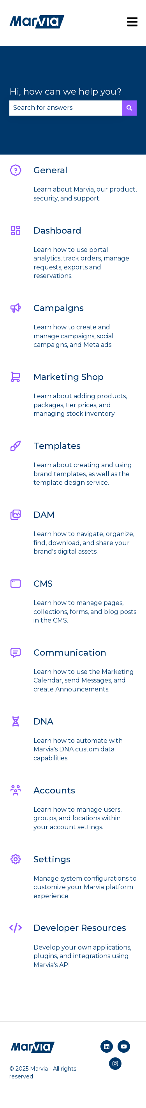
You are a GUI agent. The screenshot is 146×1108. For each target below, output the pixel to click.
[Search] (129, 107)
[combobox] (65, 107)
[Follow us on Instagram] (115, 1063)
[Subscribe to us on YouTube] (124, 1046)
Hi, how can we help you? (65, 91)
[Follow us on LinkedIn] (106, 1046)
